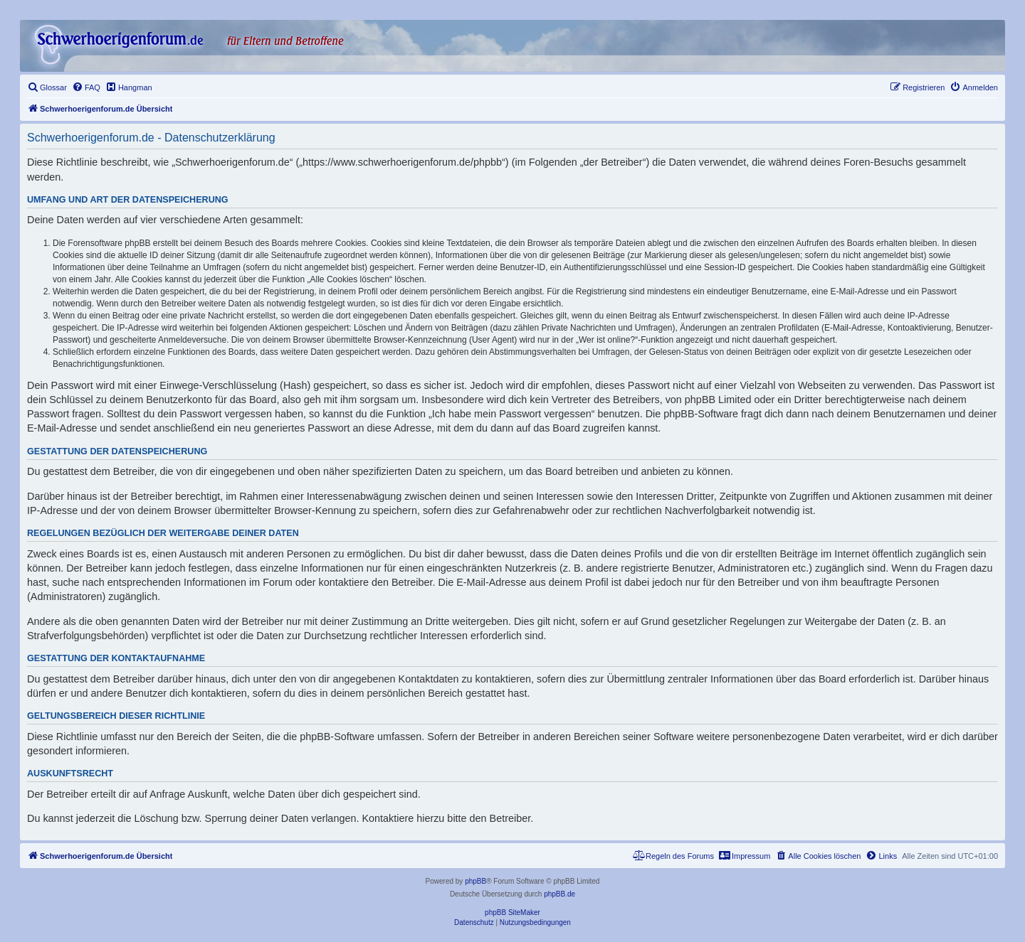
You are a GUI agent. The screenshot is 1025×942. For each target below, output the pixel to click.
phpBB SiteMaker (512, 912)
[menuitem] (47, 87)
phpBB (475, 881)
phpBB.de (559, 894)
